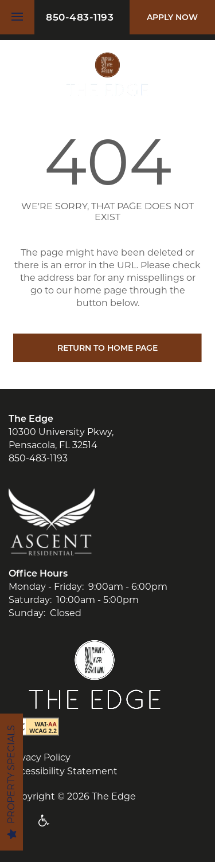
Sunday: (27, 613)
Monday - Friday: (46, 586)
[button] (172, 17)
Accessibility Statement (63, 771)
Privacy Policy (40, 757)
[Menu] (17, 17)
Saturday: (30, 599)
